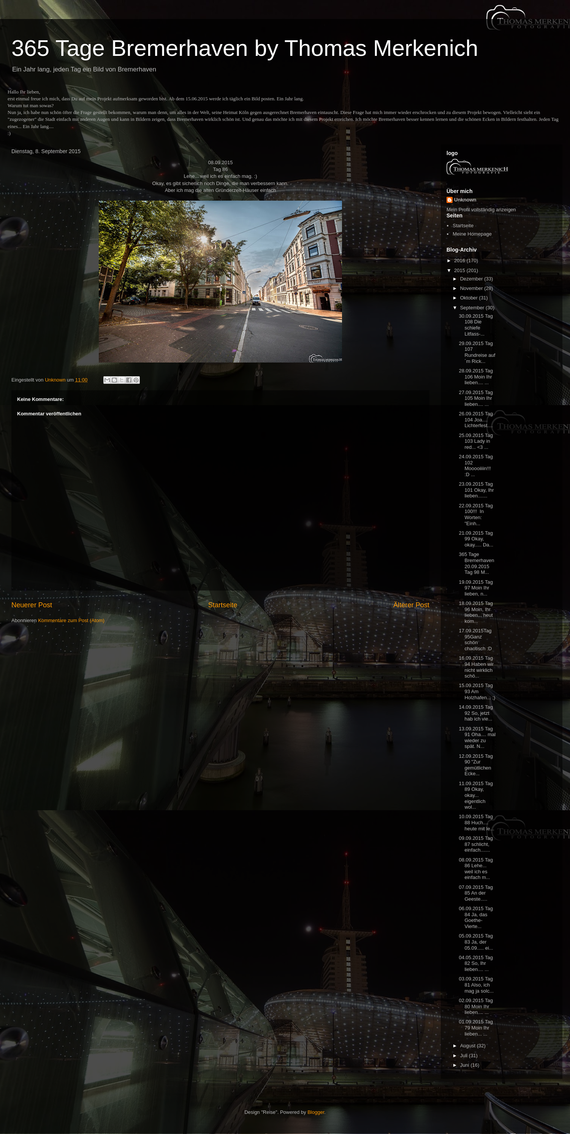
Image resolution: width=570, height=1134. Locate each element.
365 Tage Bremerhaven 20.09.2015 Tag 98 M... (476, 563)
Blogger (315, 1112)
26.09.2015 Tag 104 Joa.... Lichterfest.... (475, 419)
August (468, 1045)
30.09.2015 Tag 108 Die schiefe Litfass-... (475, 325)
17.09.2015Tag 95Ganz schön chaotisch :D (475, 639)
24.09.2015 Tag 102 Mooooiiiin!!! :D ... (475, 465)
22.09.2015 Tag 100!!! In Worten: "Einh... (475, 514)
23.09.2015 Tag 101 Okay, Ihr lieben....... (476, 490)
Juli (464, 1055)
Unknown (465, 200)
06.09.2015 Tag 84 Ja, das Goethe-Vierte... (475, 917)
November (472, 288)
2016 (460, 260)
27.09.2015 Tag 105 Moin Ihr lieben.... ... (475, 398)
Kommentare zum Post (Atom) (71, 620)
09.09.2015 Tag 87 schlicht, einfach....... (475, 844)
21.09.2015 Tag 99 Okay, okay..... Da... (476, 539)
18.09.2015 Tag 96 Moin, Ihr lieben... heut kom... (475, 612)
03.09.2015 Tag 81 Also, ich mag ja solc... (476, 984)
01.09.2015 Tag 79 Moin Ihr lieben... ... (475, 1027)
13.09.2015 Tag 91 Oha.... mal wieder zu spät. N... (477, 737)
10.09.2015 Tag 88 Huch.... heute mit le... (476, 822)
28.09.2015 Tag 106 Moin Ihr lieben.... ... (475, 376)
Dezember (472, 279)
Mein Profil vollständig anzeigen (481, 209)
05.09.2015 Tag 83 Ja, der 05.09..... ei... (476, 941)
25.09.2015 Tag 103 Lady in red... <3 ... (475, 441)
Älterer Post (411, 605)
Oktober (469, 298)
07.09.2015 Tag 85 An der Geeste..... (475, 893)
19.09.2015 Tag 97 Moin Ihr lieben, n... (475, 588)
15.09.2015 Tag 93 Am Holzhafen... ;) (477, 691)
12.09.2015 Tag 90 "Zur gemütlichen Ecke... (475, 765)
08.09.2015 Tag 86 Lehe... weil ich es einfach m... (475, 869)
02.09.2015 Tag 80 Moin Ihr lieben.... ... (475, 1006)
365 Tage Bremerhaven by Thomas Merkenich (244, 48)
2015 (460, 270)
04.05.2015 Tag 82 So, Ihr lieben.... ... (475, 963)
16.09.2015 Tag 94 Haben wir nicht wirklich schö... (476, 667)
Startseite (223, 605)
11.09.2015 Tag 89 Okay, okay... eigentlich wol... (475, 795)
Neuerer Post (31, 605)
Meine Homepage (472, 234)
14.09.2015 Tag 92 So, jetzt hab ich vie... (475, 713)
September (473, 307)
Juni (465, 1065)
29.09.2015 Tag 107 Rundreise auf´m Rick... (477, 352)
